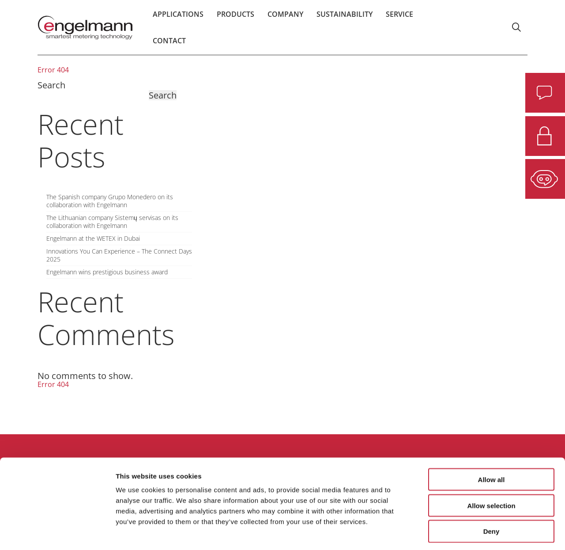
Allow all (491, 441)
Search (51, 85)
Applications (178, 20)
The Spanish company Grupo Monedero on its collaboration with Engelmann (109, 201)
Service (399, 20)
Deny (491, 493)
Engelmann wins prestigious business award (107, 272)
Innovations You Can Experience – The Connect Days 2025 (119, 255)
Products (235, 20)
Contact (169, 46)
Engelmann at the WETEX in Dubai (93, 239)
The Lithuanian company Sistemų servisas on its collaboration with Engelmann (112, 222)
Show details (463, 532)
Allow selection (491, 467)
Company (285, 20)
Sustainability (344, 20)
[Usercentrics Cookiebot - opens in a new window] (57, 532)
